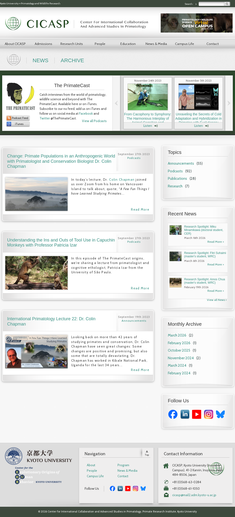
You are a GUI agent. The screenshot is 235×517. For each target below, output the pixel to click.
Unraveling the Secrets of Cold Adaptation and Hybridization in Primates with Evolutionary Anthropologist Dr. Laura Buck (198, 120)
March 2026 (177, 335)
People (100, 44)
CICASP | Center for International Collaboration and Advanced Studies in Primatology (79, 24)
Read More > (215, 241)
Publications (177, 178)
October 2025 (179, 350)
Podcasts (175, 171)
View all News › (217, 300)
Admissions (43, 44)
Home (14, 59)
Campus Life (184, 44)
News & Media (156, 44)
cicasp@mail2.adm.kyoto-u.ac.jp (194, 495)
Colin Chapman (122, 179)
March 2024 (177, 365)
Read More (140, 209)
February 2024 (179, 373)
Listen (147, 126)
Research (175, 186)
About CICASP (15, 44)
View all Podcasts (94, 121)
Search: (189, 4)
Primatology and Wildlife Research (40, 3)
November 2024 (181, 358)
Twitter (45, 118)
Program (123, 465)
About (91, 465)
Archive (72, 60)
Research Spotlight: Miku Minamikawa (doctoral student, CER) (203, 230)
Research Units (71, 44)
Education (128, 44)
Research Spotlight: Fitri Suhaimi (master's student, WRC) (205, 254)
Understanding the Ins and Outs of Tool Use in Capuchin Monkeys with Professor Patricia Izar (61, 243)
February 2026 (179, 343)
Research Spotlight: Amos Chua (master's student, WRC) (204, 281)
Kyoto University (9, 3)
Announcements (181, 163)
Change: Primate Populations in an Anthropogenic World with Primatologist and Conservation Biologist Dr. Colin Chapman (61, 161)
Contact (212, 44)
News (40, 60)
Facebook (86, 113)
